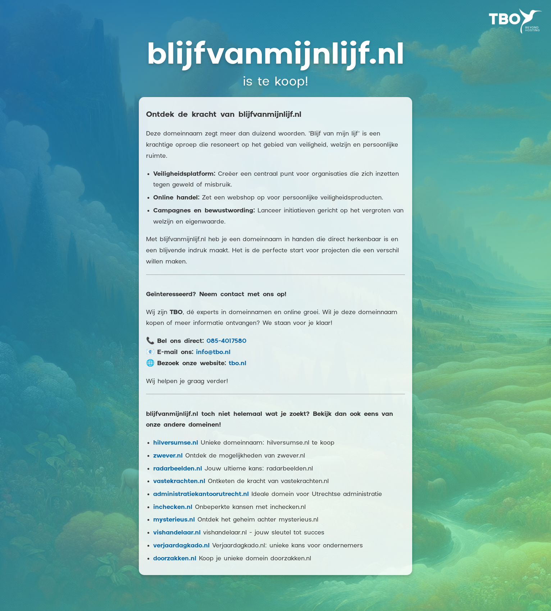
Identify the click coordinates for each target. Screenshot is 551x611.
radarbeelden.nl (177, 468)
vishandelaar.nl (177, 532)
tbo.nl (237, 363)
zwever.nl (168, 455)
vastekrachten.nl (179, 481)
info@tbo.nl (213, 352)
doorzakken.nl (174, 558)
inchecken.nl (172, 507)
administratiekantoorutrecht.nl (201, 494)
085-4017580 (226, 341)
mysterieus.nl (174, 519)
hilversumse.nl (175, 443)
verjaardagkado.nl (181, 545)
